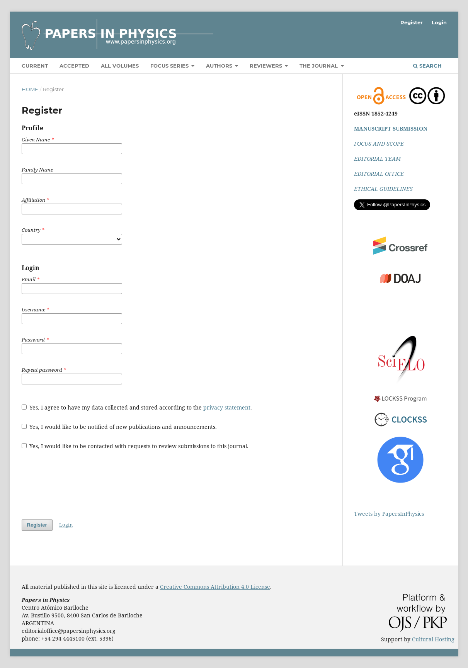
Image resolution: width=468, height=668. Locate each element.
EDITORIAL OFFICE (379, 173)
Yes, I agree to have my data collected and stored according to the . (137, 407)
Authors (220, 66)
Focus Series (170, 66)
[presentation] (80, 484)
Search (427, 66)
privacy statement (226, 407)
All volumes (120, 66)
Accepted (74, 66)
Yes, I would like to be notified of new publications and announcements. (119, 426)
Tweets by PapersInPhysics (389, 513)
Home (30, 89)
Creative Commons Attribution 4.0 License (215, 586)
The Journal (319, 66)
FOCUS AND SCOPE (379, 143)
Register (411, 22)
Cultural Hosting (433, 639)
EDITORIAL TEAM (377, 158)
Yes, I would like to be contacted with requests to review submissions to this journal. (135, 446)
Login (439, 22)
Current (35, 66)
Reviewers (267, 66)
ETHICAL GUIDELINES (383, 188)
